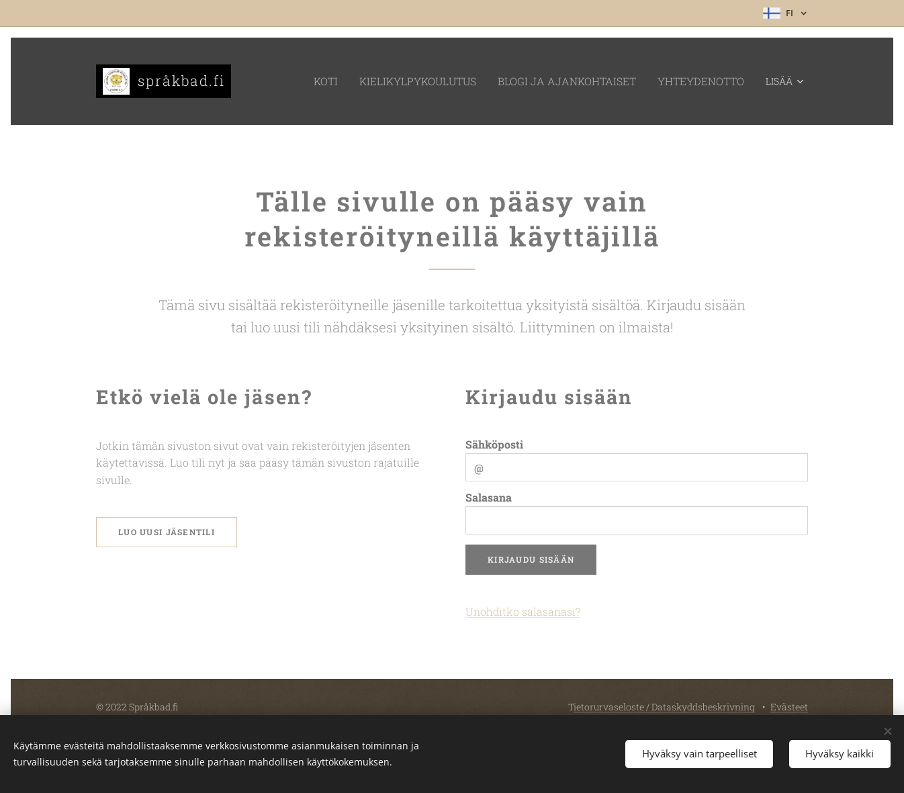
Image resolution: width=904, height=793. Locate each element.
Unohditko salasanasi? (522, 611)
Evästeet (789, 706)
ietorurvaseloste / (612, 706)
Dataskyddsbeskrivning (703, 706)
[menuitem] (291, 81)
